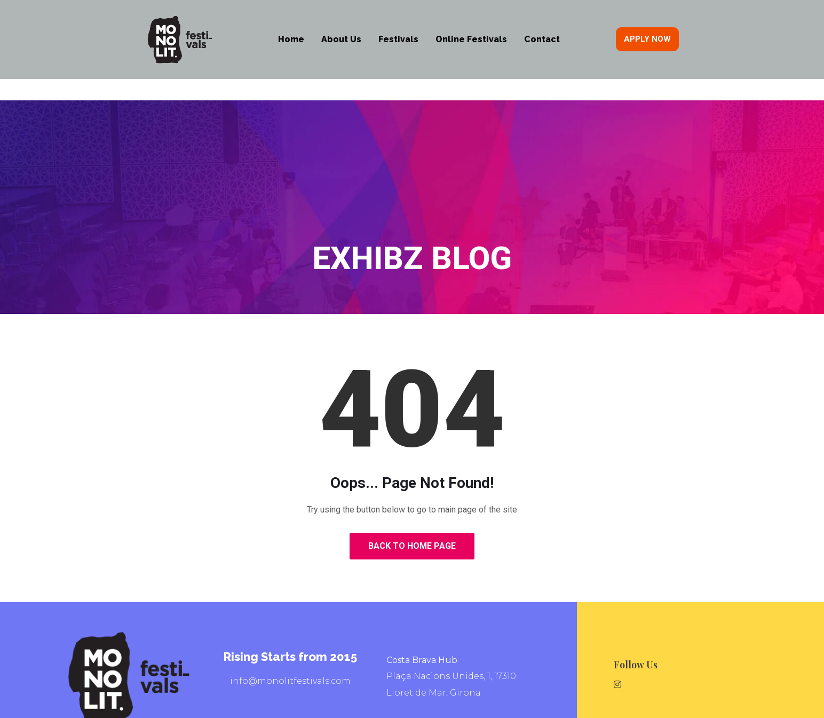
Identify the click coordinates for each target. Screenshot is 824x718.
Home (291, 39)
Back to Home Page (412, 546)
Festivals (398, 39)
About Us (341, 39)
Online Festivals (471, 39)
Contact (542, 39)
